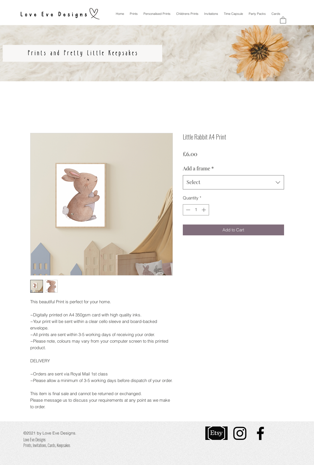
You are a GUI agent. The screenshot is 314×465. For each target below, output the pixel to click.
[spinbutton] (195, 210)
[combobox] (233, 182)
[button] (283, 19)
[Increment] (204, 210)
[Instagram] (240, 433)
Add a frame (198, 168)
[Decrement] (187, 210)
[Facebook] (260, 433)
